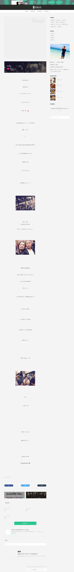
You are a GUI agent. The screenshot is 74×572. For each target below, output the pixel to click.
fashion (59, 20)
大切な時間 (59, 95)
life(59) (5, 477)
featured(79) (8, 477)
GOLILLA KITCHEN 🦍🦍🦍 (33, 510)
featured (53, 26)
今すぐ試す (51, 2)
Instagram (32, 11)
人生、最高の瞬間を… (9, 510)
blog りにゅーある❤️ (61, 78)
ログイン (59, 2)
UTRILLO (46, 11)
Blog (27, 11)
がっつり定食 (59, 84)
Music (52, 24)
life (8, 68)
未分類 (59, 26)
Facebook (39, 11)
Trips (57, 22)
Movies (63, 22)
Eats (64, 20)
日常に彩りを (7, 518)
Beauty (53, 20)
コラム (58, 24)
